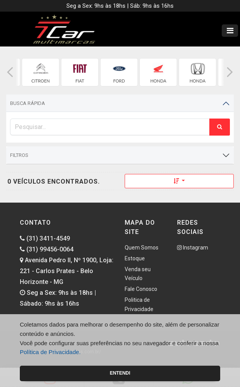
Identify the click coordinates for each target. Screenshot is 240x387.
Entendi (120, 373)
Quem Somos (141, 247)
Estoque (135, 258)
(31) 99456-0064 (46, 249)
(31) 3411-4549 (45, 238)
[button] (10, 72)
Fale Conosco (141, 289)
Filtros (19, 155)
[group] (40, 72)
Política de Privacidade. (50, 352)
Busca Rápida (27, 103)
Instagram (192, 247)
